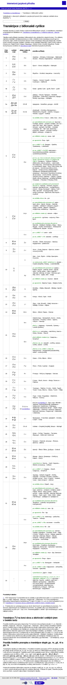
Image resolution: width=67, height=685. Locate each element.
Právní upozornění (44, 678)
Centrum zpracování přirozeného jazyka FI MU (33, 679)
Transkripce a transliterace (11, 13)
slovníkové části (26, 46)
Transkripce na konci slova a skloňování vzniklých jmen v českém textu (29, 603)
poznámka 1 (26, 409)
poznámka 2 (42, 402)
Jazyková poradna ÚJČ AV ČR (28, 678)
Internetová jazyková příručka (21, 3)
